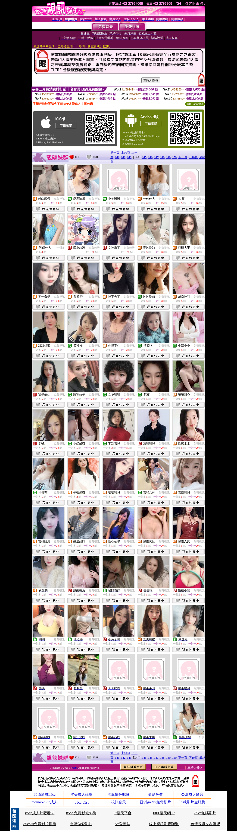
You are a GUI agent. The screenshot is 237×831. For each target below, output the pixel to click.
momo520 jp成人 (44, 802)
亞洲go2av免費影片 (155, 802)
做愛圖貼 (122, 824)
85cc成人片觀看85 (39, 813)
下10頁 (193, 157)
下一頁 (182, 157)
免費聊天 (94, 247)
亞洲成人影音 (192, 794)
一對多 (60, 247)
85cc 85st (82, 802)
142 (123, 157)
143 (129, 157)
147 (156, 157)
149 (168, 157)
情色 (75, 767)
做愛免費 (155, 794)
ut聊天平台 (122, 813)
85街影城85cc (45, 794)
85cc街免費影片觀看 (39, 824)
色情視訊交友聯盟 (205, 824)
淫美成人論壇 (81, 794)
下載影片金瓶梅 (192, 802)
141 (117, 157)
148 (162, 157)
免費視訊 (59, 198)
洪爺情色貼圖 (118, 794)
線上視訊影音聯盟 (164, 824)
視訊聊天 (118, 802)
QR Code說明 (195, 104)
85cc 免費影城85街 (81, 813)
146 (150, 157)
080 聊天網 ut (164, 813)
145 (144, 157)
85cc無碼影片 (205, 813)
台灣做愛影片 (81, 824)
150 (174, 157)
